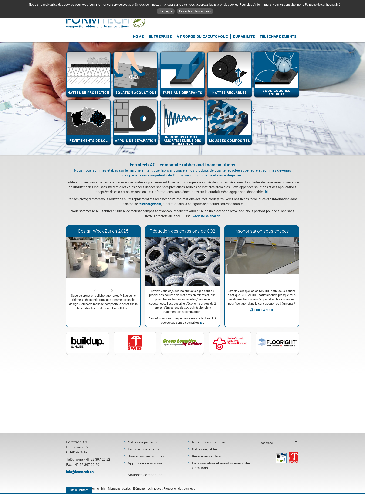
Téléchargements (278, 36)
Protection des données (195, 11)
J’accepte (165, 11)
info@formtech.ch (80, 471)
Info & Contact (78, 490)
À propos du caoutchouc (202, 36)
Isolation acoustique (208, 442)
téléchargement (150, 204)
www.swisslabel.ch (206, 216)
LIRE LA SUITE (264, 310)
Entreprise (160, 36)
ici (266, 191)
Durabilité (244, 36)
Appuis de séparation (145, 463)
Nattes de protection (144, 442)
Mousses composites (145, 474)
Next (112, 288)
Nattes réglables (205, 449)
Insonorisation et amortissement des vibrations (221, 465)
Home (138, 36)
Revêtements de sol (207, 456)
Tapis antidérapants (143, 449)
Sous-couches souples (146, 456)
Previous (94, 288)
